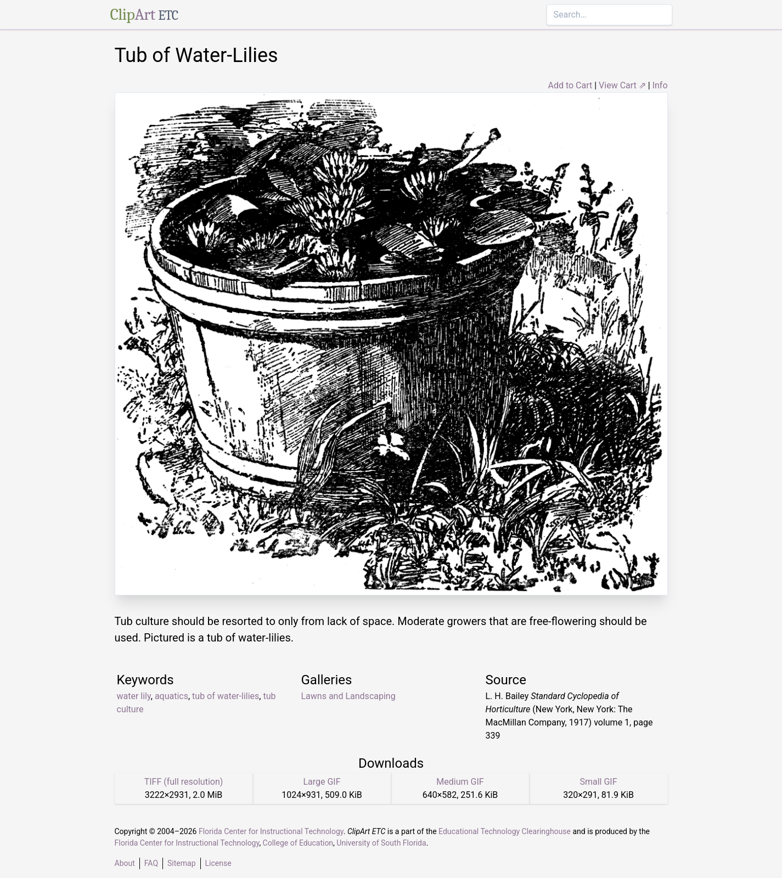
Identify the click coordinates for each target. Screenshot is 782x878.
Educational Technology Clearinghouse (504, 831)
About (125, 863)
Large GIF (321, 781)
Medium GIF (459, 781)
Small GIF (598, 781)
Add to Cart (570, 85)
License (218, 863)
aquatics (171, 696)
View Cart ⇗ (622, 85)
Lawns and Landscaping (348, 696)
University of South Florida (381, 842)
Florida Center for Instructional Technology (271, 831)
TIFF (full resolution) (183, 781)
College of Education (298, 842)
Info (660, 85)
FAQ (151, 863)
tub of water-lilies (225, 696)
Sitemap (181, 863)
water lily (134, 696)
